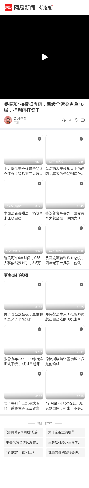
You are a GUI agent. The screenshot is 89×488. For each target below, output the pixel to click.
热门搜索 (44, 423)
